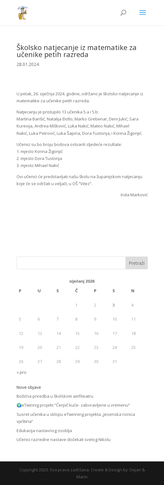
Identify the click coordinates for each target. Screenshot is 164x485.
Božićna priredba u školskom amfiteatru (55, 396)
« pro (21, 372)
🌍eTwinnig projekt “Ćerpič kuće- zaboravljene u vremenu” (73, 405)
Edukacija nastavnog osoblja (44, 430)
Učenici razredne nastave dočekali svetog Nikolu (64, 439)
